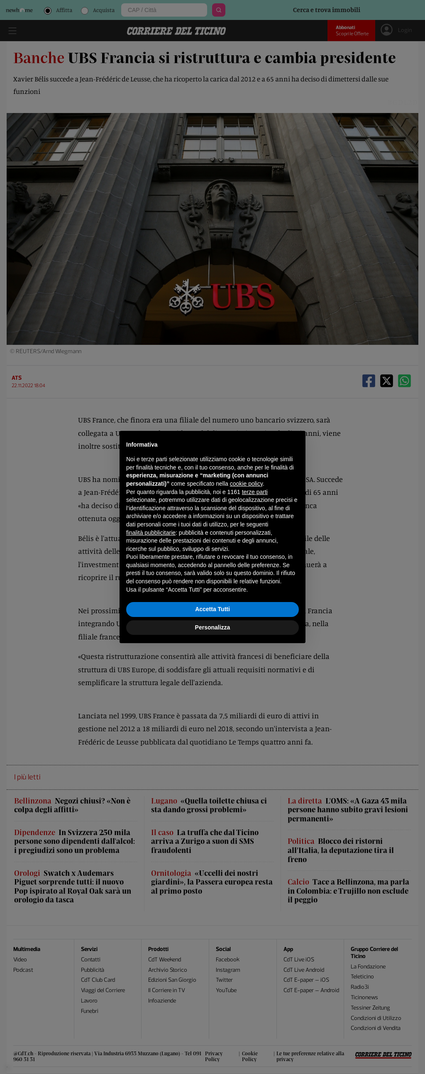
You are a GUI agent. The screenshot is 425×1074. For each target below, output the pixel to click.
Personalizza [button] (212, 627)
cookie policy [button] (246, 483)
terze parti (255, 492)
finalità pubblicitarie (151, 532)
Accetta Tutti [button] (212, 609)
